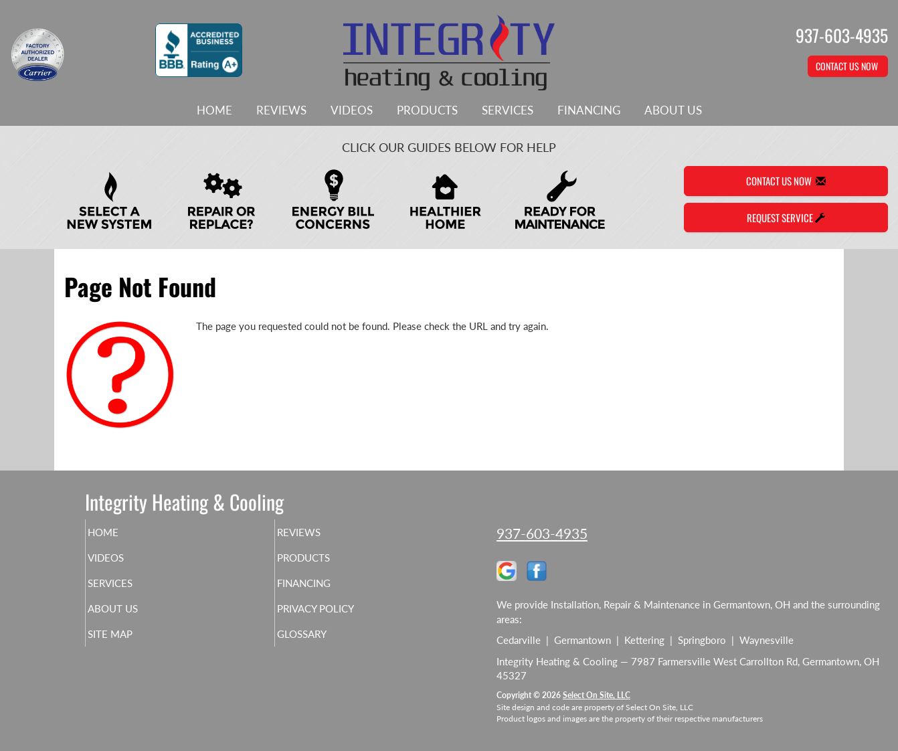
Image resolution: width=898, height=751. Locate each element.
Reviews (281, 110)
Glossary (325, 646)
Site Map (133, 646)
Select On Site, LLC (596, 695)
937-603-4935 (542, 533)
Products (427, 110)
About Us (673, 110)
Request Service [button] (786, 217)
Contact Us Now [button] (848, 66)
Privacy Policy (341, 617)
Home (214, 110)
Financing (588, 110)
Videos (352, 110)
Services (507, 110)
